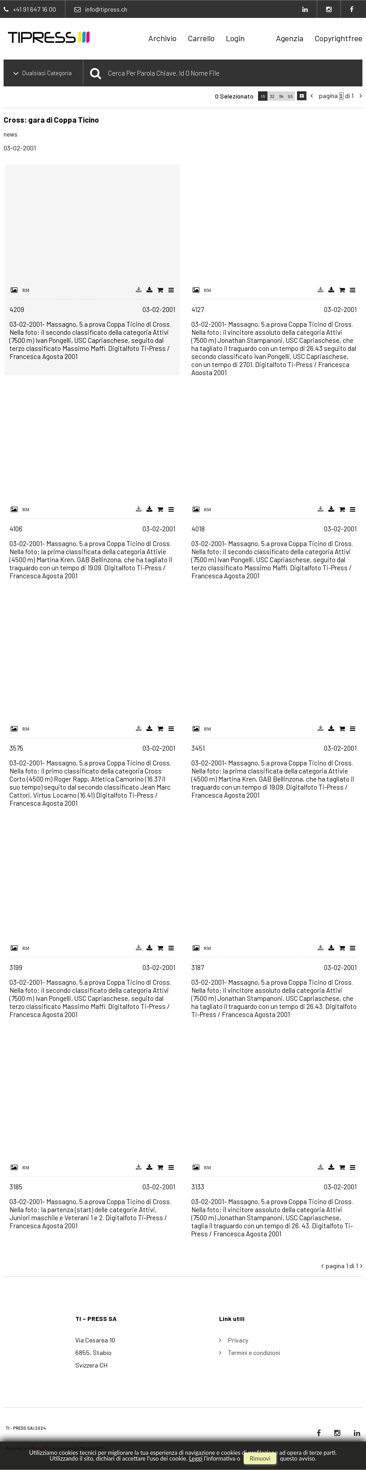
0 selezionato (234, 96)
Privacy (238, 1340)
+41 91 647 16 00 (34, 9)
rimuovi (260, 1458)
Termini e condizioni (254, 1352)
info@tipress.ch (106, 9)
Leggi (195, 1458)
